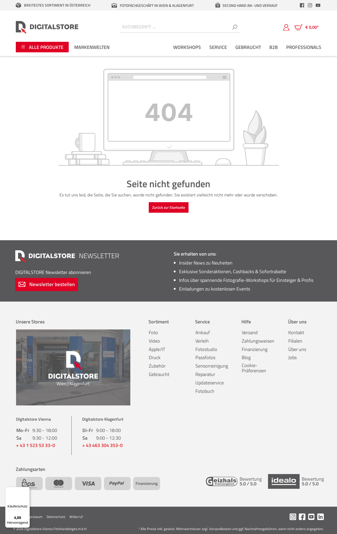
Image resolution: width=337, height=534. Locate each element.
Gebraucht (159, 374)
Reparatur (205, 374)
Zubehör (157, 365)
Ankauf (202, 332)
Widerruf (76, 516)
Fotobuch (204, 391)
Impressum (34, 516)
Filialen (295, 340)
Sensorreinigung (211, 365)
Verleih (202, 340)
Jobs (292, 357)
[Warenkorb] (306, 27)
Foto (153, 332)
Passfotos (205, 357)
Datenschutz (56, 516)
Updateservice (209, 382)
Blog (246, 357)
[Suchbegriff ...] (174, 27)
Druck (155, 357)
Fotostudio (206, 349)
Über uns (297, 349)
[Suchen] (235, 27)
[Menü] (26, 490)
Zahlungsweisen (258, 340)
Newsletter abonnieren (53, 272)
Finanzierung (254, 349)
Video (154, 340)
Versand (250, 332)
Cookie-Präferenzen (254, 368)
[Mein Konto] (286, 27)
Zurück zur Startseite (168, 207)
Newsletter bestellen (46, 284)
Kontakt (296, 332)
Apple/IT (157, 349)
